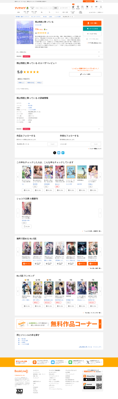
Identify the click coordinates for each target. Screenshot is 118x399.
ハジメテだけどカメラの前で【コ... (92, 182)
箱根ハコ (46, 260)
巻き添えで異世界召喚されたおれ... (92, 258)
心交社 (30, 107)
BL (42, 12)
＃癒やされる (30, 82)
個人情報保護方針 (69, 379)
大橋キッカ (29, 300)
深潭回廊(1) (80, 180)
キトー (23, 260)
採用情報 (67, 376)
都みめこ (51, 260)
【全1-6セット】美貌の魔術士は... (71, 257)
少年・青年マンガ (26, 12)
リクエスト (51, 387)
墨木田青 (35, 184)
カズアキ (28, 260)
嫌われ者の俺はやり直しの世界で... (37, 297)
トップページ (36, 372)
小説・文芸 (65, 12)
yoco (51, 300)
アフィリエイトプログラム (55, 389)
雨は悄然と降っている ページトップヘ (90, 347)
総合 (19, 12)
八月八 (23, 300)
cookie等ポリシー (69, 383)
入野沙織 (57, 260)
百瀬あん (90, 184)
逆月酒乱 (97, 260)
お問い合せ (51, 385)
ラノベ (57, 12)
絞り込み (32, 8)
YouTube (35, 391)
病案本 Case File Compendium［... (59, 296)
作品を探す (51, 374)
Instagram (35, 387)
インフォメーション (54, 383)
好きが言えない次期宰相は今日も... (26, 258)
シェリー (85, 300)
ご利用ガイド (100, 12)
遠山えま (57, 184)
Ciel (72, 300)
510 (93, 300)
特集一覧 (35, 376)
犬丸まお (79, 300)
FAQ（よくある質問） (54, 381)
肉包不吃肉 (58, 300)
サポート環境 (52, 379)
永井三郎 (79, 184)
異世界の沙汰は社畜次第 (26, 296)
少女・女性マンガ (34, 12)
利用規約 (67, 378)
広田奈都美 (47, 184)
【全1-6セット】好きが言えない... (37, 257)
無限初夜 (68, 296)
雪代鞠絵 (68, 300)
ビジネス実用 (73, 12)
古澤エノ (38, 300)
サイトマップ (68, 385)
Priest (78, 260)
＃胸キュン (21, 82)
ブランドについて (69, 374)
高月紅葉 (24, 220)
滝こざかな (91, 260)
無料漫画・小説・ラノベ (39, 374)
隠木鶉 (90, 300)
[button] (26, 190)
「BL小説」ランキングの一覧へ (92, 312)
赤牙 (34, 300)
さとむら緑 (38, 25)
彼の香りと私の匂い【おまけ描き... (48, 182)
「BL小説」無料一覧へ (95, 268)
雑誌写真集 (80, 12)
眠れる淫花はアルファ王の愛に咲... (26, 218)
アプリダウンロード (54, 376)
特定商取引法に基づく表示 (72, 381)
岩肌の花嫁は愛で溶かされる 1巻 (60, 181)
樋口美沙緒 (47, 300)
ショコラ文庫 (32, 109)
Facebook (35, 392)
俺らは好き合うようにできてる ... (37, 182)
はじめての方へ (92, 12)
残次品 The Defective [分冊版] (81, 258)
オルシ (82, 260)
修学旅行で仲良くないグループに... (92, 297)
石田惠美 (29, 220)
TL (49, 12)
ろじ (23, 184)
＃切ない (39, 82)
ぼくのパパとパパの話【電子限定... (26, 182)
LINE (34, 383)
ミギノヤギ (63, 260)
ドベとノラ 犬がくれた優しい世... (70, 182)
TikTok (34, 389)
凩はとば (72, 260)
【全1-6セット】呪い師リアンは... (60, 257)
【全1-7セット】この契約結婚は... (48, 257)
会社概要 (67, 372)
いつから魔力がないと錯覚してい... (81, 297)
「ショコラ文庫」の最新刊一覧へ (92, 231)
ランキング (36, 378)
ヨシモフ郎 (69, 184)
